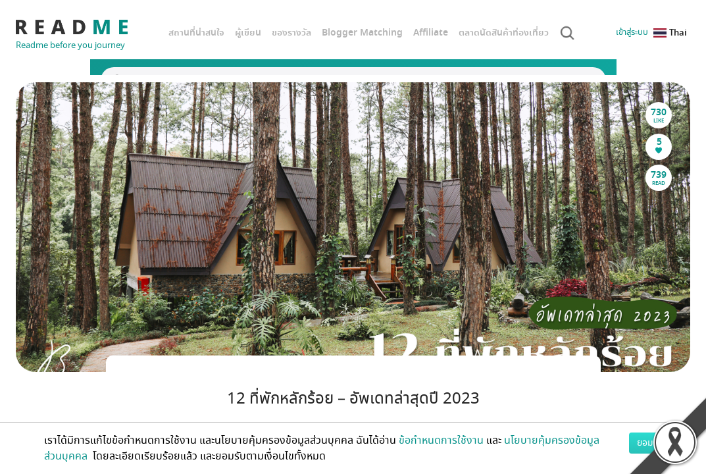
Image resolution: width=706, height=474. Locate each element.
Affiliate (430, 33)
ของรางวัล (291, 33)
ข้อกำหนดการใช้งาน (441, 440)
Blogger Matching (362, 33)
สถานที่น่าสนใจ (196, 33)
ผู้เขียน (248, 33)
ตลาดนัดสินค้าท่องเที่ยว (504, 33)
